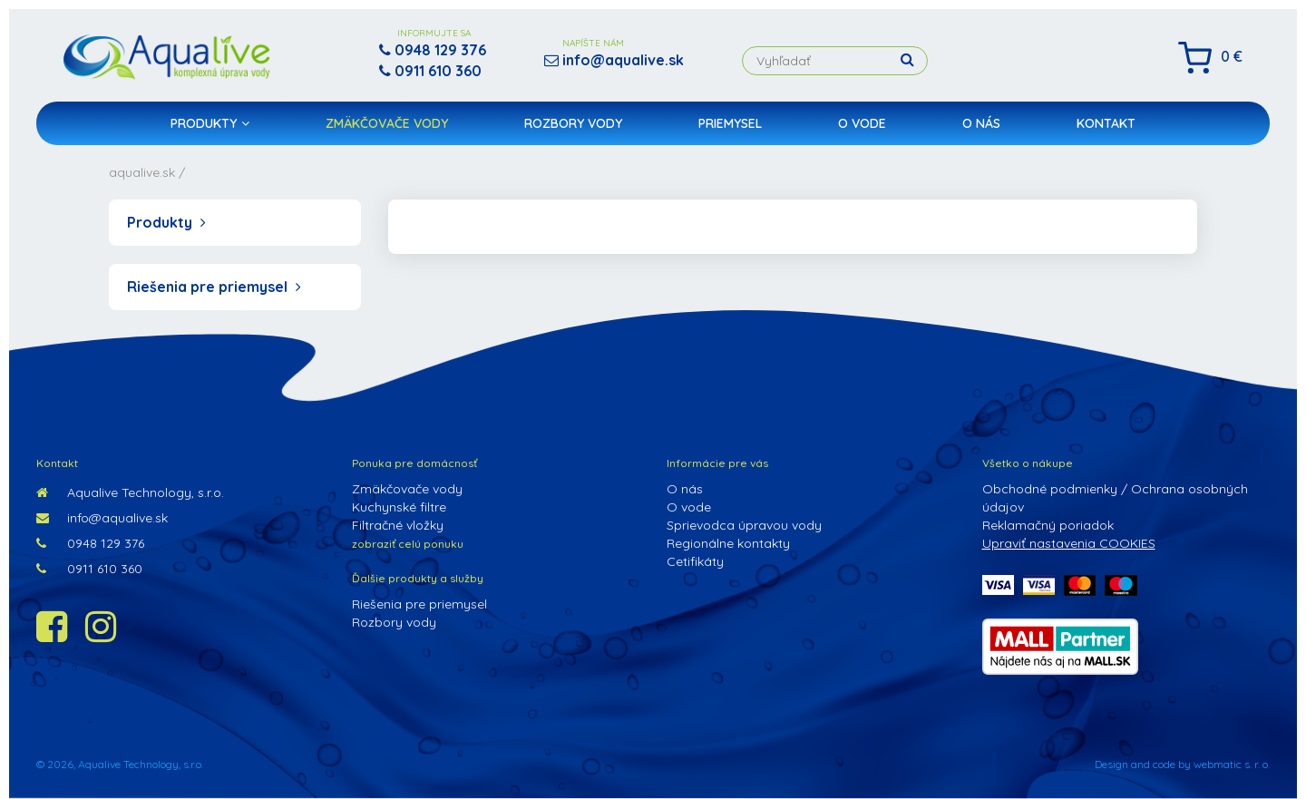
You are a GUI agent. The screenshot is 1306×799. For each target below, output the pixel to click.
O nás (981, 123)
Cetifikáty (695, 561)
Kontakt (1106, 123)
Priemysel (730, 123)
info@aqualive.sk (102, 518)
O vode (862, 123)
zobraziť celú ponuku (407, 544)
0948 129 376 (90, 543)
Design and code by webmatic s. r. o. (1182, 764)
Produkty (210, 123)
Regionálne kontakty (728, 543)
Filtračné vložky (397, 525)
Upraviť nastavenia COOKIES (1068, 543)
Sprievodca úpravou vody (744, 525)
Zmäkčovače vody (387, 123)
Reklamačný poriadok (1048, 525)
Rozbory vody (573, 123)
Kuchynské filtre (399, 507)
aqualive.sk (142, 172)
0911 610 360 (89, 568)
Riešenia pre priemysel (214, 287)
